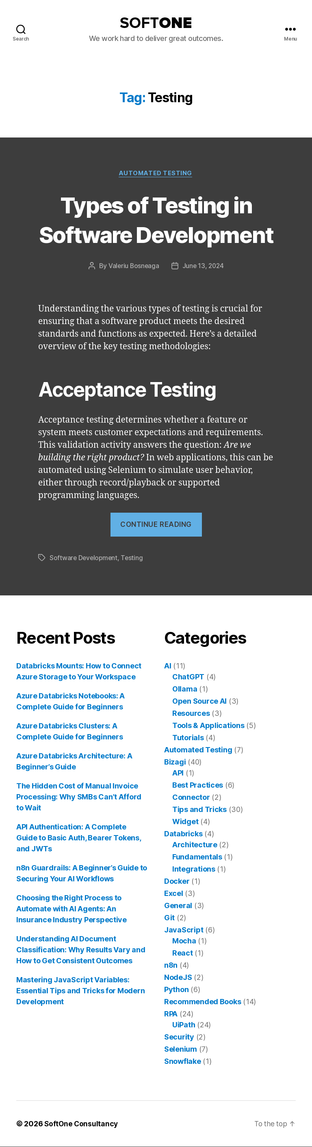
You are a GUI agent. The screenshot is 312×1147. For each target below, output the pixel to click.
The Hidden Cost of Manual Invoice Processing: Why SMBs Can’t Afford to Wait (78, 797)
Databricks (183, 834)
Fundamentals (197, 857)
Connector (191, 797)
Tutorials (188, 738)
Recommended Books (202, 1002)
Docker (176, 881)
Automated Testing (156, 173)
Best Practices (197, 785)
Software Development (84, 558)
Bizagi (175, 762)
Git (169, 918)
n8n (171, 965)
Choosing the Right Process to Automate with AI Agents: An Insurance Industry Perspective (71, 909)
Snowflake (182, 1061)
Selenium (180, 1049)
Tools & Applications (208, 726)
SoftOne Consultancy (81, 1124)
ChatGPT (188, 677)
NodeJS (178, 977)
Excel (173, 893)
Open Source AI (199, 701)
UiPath (183, 1025)
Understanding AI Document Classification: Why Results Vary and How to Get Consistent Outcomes (80, 950)
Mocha (184, 941)
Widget (185, 822)
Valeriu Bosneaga (133, 266)
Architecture (194, 845)
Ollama (184, 689)
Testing (134, 558)
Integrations (193, 869)
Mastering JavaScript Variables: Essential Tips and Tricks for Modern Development (80, 991)
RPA (171, 1014)
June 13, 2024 (203, 266)
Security (179, 1037)
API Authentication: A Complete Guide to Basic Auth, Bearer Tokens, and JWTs (78, 838)
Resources (191, 713)
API (178, 773)
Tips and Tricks (199, 809)
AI (167, 666)
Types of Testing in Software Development (156, 219)
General (178, 906)
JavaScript (183, 930)
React (182, 953)
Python (176, 990)
